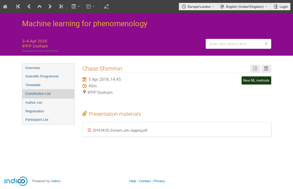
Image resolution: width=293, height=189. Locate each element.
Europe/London (199, 6)
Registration (34, 111)
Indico (55, 181)
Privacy (159, 181)
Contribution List (38, 94)
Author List (33, 102)
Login (284, 6)
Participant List (36, 120)
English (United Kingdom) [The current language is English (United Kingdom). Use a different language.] (245, 6)
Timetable (33, 85)
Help (132, 181)
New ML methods (256, 80)
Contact (145, 181)
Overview (32, 68)
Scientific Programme (42, 76)
